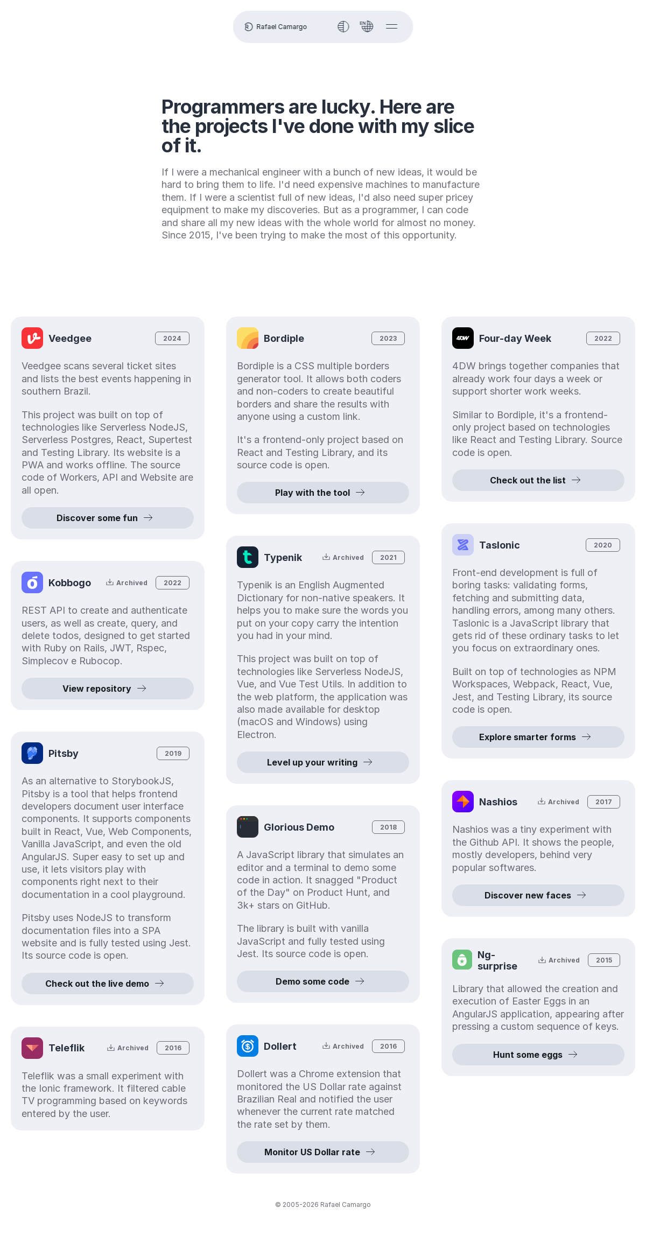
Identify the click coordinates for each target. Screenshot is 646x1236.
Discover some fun (108, 518)
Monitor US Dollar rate (323, 1152)
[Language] (367, 26)
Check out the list (538, 480)
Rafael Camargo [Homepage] (274, 27)
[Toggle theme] (343, 26)
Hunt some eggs (539, 1067)
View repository (108, 688)
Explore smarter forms (538, 737)
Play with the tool (323, 492)
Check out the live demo (107, 983)
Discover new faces (539, 895)
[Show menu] (392, 26)
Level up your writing (322, 762)
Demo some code (323, 981)
